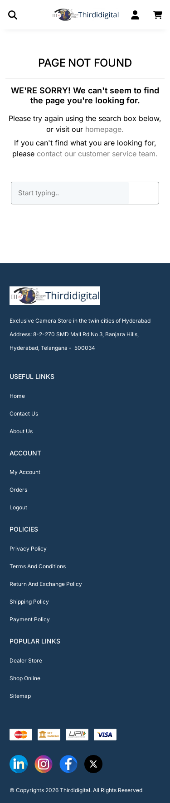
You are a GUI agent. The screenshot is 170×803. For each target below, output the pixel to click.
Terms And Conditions (38, 566)
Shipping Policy (29, 601)
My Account (25, 472)
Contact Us (24, 413)
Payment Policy (30, 619)
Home (17, 395)
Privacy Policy (28, 548)
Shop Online (25, 678)
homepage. (104, 129)
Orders (18, 489)
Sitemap (20, 695)
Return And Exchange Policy (46, 583)
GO (144, 193)
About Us (21, 431)
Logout (18, 507)
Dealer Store (26, 660)
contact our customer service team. (97, 153)
